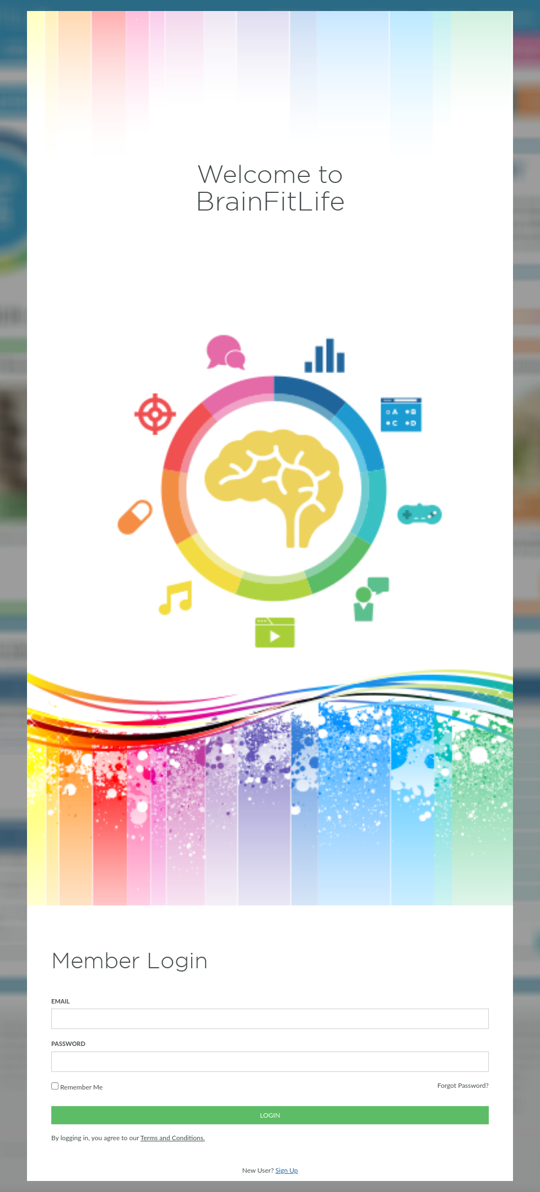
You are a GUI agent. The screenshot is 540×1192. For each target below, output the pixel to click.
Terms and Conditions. (173, 1138)
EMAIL (60, 1001)
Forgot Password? (463, 1085)
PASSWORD (68, 1044)
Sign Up (287, 1170)
